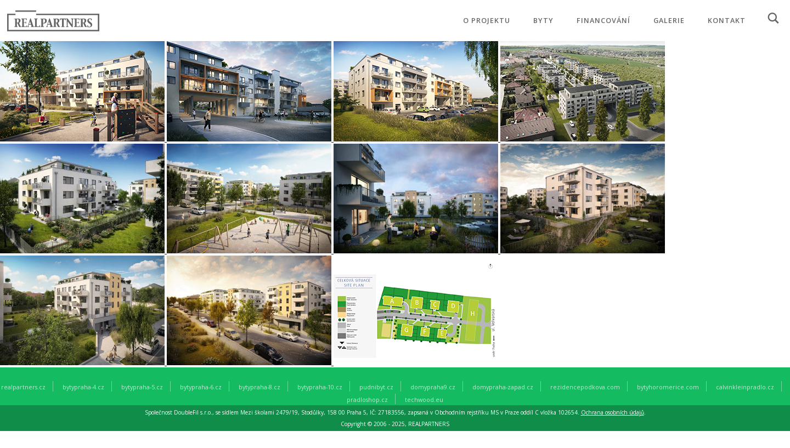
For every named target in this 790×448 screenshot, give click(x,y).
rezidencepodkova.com (585, 387)
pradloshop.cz (367, 399)
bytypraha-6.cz (201, 387)
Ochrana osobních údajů (612, 412)
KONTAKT (727, 20)
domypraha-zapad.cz (502, 387)
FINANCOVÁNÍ (603, 20)
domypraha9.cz (432, 387)
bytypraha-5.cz (142, 387)
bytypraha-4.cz (83, 387)
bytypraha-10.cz (319, 387)
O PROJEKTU (486, 20)
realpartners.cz (23, 387)
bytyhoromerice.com (668, 387)
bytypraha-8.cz (259, 387)
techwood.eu (424, 399)
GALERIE (669, 20)
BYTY (543, 20)
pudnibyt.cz (376, 387)
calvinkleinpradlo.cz (745, 387)
